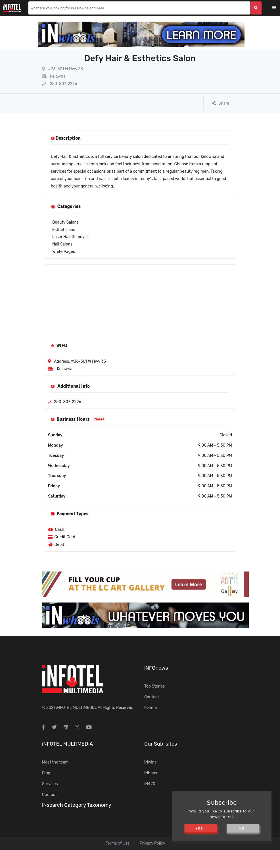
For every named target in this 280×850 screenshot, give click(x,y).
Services (50, 783)
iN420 (149, 783)
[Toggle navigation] (277, 8)
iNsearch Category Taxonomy (76, 805)
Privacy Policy (152, 843)
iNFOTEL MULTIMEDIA (76, 707)
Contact (151, 697)
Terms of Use (117, 843)
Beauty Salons (65, 222)
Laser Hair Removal (69, 236)
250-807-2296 (59, 83)
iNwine (150, 762)
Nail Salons (62, 244)
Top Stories (154, 686)
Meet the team (55, 762)
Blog (46, 773)
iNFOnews (156, 668)
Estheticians (63, 229)
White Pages (63, 251)
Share (220, 103)
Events (150, 707)
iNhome (151, 773)
